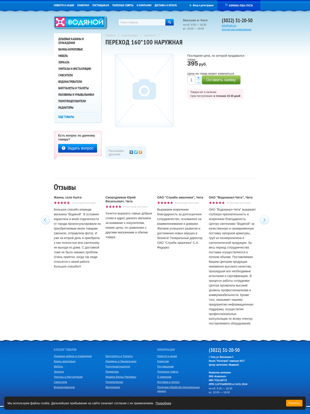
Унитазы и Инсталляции (74, 69)
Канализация (130, 35)
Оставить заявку (221, 80)
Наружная (150, 35)
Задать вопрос (78, 148)
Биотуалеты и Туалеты (73, 88)
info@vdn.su (229, 25)
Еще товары (66, 117)
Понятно (294, 403)
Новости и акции (64, 5)
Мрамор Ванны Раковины (120, 376)
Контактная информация (236, 29)
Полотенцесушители (72, 101)
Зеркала (64, 62)
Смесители (65, 75)
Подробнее (163, 403)
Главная (110, 35)
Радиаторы (65, 107)
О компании (144, 5)
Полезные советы (122, 5)
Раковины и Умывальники (76, 95)
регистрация (207, 5)
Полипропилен (114, 382)
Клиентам (83, 5)
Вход (195, 5)
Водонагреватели (70, 82)
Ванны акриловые (70, 49)
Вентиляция (112, 387)
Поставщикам (100, 5)
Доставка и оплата (166, 5)
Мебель (63, 56)
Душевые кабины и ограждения (71, 41)
